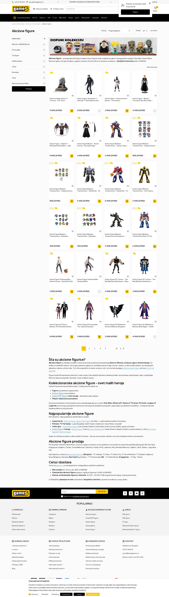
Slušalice (52, 522)
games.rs (59, 465)
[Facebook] (125, 493)
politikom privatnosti (81, 496)
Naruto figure (77, 429)
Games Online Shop (18, 24)
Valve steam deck (18, 529)
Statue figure (58, 393)
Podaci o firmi (17, 553)
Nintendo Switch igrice (131, 526)
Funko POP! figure (92, 518)
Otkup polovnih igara (19, 561)
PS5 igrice (126, 514)
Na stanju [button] (28, 72)
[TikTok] (142, 493)
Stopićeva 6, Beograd (130, 546)
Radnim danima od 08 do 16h (133, 557)
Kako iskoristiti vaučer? (57, 568)
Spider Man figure (83, 421)
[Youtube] (137, 493)
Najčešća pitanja (18, 557)
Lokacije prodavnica (19, 546)
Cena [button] (28, 77)
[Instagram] (131, 493)
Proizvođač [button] (28, 49)
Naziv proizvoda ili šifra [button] (28, 83)
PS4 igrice (126, 518)
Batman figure (69, 421)
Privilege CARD (17, 565)
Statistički (44, 594)
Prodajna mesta (58, 9)
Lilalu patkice (90, 526)
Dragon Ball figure (96, 429)
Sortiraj (103, 30)
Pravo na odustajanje (93, 565)
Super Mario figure (70, 426)
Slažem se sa (76, 496)
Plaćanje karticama (55, 549)
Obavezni (34, 594)
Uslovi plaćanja (54, 546)
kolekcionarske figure (131, 368)
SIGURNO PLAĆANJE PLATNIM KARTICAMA (84, 2)
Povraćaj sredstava (92, 568)
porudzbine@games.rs (36, 2)
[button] (72, 95)
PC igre (125, 522)
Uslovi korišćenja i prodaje (95, 549)
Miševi (51, 518)
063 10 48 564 (20, 2)
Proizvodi (28, 24)
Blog (13, 568)
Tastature (52, 514)
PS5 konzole (16, 514)
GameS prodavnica (75, 454)
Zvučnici (52, 529)
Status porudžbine (42, 9)
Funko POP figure (59, 396)
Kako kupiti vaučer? (55, 565)
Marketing (55, 594)
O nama (15, 549)
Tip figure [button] (28, 55)
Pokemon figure (64, 432)
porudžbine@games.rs (131, 553)
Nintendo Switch (18, 522)
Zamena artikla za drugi (94, 561)
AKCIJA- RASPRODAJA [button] (28, 44)
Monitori (52, 526)
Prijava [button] (135, 12)
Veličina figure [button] (28, 61)
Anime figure (57, 429)
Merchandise (37, 24)
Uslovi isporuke (54, 557)
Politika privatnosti (55, 561)
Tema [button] (28, 66)
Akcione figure (91, 514)
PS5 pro (14, 518)
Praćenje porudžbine (93, 546)
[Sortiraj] (119, 30)
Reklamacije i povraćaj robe (95, 557)
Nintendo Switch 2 (18, 526)
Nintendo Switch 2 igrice (131, 529)
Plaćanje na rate (54, 553)
